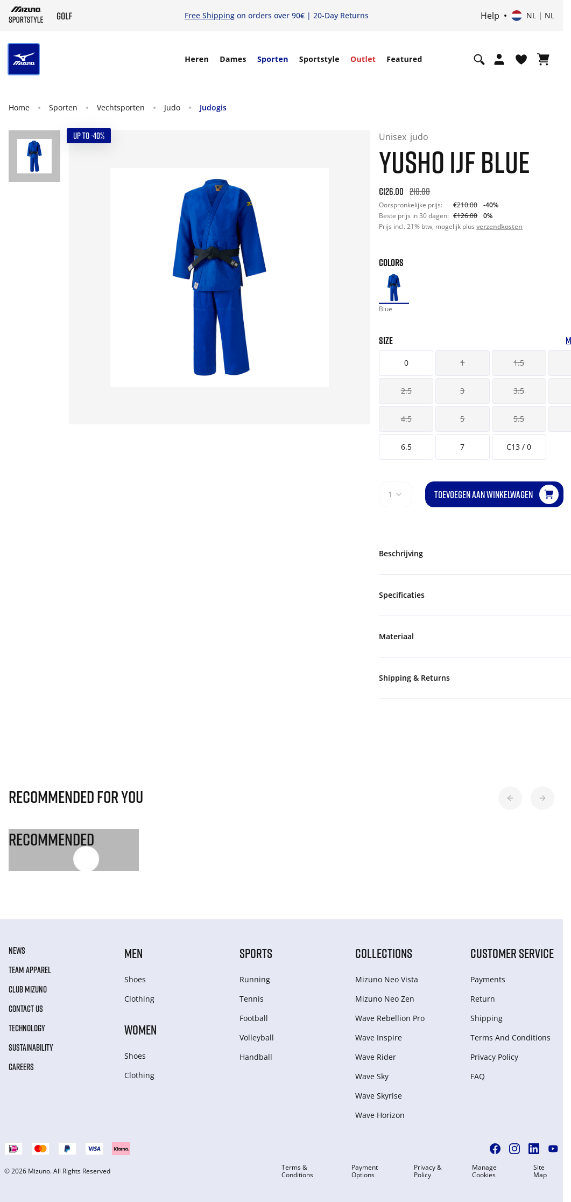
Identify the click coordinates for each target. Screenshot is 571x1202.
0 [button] (406, 363)
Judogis (213, 107)
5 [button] (462, 419)
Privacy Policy (494, 1057)
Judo (172, 107)
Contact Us (26, 1008)
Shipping (486, 1018)
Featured (404, 59)
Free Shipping (210, 15)
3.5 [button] (518, 391)
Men (133, 953)
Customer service (512, 953)
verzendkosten (499, 226)
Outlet (363, 59)
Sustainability (31, 1047)
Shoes (135, 979)
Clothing (139, 999)
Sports (255, 953)
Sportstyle (319, 59)
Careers (21, 1066)
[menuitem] (196, 59)
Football (253, 1018)
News (17, 950)
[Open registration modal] (499, 59)
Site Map (540, 1171)
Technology (27, 1028)
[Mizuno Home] (26, 14)
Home (19, 107)
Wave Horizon (380, 1115)
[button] (510, 798)
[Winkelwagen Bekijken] (543, 59)
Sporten (272, 59)
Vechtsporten (121, 107)
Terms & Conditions (297, 1171)
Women (140, 1029)
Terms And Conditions (510, 1037)
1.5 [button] (518, 363)
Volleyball (256, 1037)
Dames (233, 59)
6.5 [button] (406, 447)
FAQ (477, 1076)
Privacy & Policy (428, 1171)
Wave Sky (372, 1076)
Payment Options (364, 1171)
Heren (197, 59)
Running (254, 979)
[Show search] (479, 59)
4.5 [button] (406, 419)
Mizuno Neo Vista (386, 979)
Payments (487, 979)
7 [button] (462, 447)
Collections (383, 953)
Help (490, 16)
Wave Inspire (378, 1037)
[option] (394, 287)
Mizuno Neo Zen (384, 999)
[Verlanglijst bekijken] (521, 59)
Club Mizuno (28, 989)
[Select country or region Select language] (532, 15)
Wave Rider (375, 1057)
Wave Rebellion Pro (390, 1018)
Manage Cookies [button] (484, 1171)
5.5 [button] (518, 419)
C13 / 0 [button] (518, 447)
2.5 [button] (406, 391)
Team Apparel (30, 970)
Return (482, 999)
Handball (255, 1057)
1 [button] (462, 363)
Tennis (251, 999)
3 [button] (462, 391)
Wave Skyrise (378, 1096)
